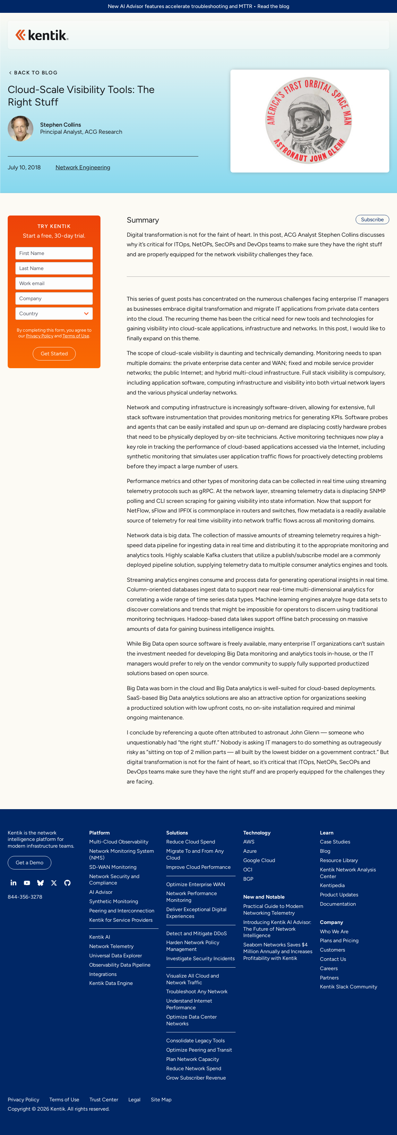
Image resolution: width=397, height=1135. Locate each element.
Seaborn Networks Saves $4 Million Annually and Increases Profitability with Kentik (277, 951)
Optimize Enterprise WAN (195, 884)
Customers (332, 950)
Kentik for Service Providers (120, 920)
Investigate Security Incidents (200, 958)
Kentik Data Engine (111, 983)
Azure (250, 851)
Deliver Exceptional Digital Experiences (196, 912)
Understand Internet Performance (189, 1004)
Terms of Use (76, 336)
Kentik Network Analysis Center (348, 873)
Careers (329, 968)
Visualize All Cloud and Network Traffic (192, 979)
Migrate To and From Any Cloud (195, 854)
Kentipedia (332, 885)
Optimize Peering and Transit (199, 1050)
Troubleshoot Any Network (197, 991)
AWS (249, 842)
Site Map (161, 1100)
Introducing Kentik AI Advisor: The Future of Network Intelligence (277, 929)
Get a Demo (29, 863)
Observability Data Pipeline (120, 965)
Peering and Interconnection (121, 911)
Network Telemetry (111, 946)
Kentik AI (99, 937)
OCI (247, 870)
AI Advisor (100, 892)
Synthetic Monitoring (113, 901)
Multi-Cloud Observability (118, 842)
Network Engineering (83, 167)
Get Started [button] (54, 354)
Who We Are (334, 931)
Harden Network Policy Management (192, 945)
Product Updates (339, 895)
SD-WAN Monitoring (112, 867)
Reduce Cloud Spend (190, 842)
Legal (134, 1100)
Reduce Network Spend (193, 1068)
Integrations (103, 974)
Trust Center (104, 1100)
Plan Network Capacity (192, 1059)
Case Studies (335, 842)
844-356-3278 (25, 897)
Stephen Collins (60, 125)
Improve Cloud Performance (198, 867)
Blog (325, 851)
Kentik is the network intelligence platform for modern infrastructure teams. (41, 839)
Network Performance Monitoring (191, 896)
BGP (248, 879)
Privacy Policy (39, 336)
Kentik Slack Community (348, 987)
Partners (329, 978)
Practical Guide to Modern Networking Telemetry (273, 909)
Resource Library (339, 860)
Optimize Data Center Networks (191, 1020)
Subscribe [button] (372, 219)
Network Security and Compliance (114, 879)
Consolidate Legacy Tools (195, 1041)
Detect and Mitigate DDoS (196, 933)
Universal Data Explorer (115, 956)
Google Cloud (259, 860)
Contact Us (333, 959)
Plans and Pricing (339, 940)
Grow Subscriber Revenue (196, 1078)
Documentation (338, 904)
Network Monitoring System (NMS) (121, 854)
